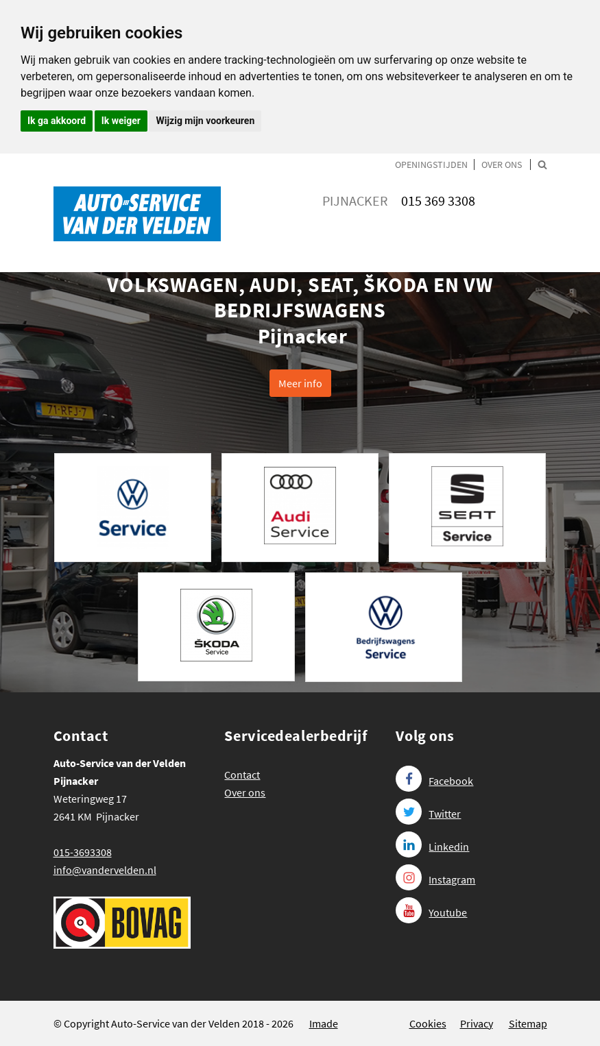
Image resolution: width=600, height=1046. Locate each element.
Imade (323, 1023)
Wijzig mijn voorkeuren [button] (205, 120)
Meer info (300, 383)
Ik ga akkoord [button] (56, 120)
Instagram (435, 879)
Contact (242, 774)
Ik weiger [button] (121, 120)
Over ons (501, 164)
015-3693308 (82, 852)
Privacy (476, 1023)
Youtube (431, 912)
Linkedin (432, 846)
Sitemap (528, 1023)
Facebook (434, 781)
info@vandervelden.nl (104, 870)
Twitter (428, 813)
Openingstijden (431, 164)
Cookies (427, 1023)
